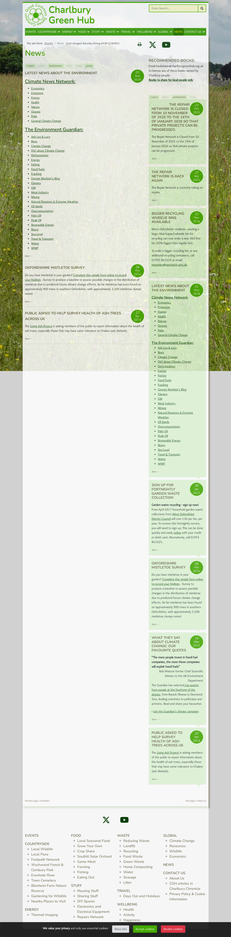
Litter (127, 884)
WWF (34, 249)
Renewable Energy (42, 226)
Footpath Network (45, 861)
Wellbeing (144, 33)
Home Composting (138, 868)
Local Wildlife (42, 850)
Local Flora (39, 856)
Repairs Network (90, 918)
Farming (83, 868)
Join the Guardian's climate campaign (176, 713)
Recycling (130, 852)
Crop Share (86, 852)
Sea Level (37, 235)
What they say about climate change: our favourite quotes (169, 645)
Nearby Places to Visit (48, 902)
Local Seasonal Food (93, 842)
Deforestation (39, 157)
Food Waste (133, 858)
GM (33, 189)
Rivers (35, 231)
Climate (30, 67)
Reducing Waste (136, 842)
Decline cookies (173, 929)
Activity (129, 916)
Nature (35, 108)
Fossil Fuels (38, 171)
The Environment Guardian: (54, 131)
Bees (34, 143)
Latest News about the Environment (61, 74)
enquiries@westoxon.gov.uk (169, 266)
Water (35, 245)
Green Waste (133, 863)
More (27, 257)
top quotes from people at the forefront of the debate (175, 691)
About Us (176, 879)
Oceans (35, 113)
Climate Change (41, 147)
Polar (34, 118)
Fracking (36, 175)
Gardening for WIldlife (49, 897)
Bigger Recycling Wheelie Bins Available (168, 219)
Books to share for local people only (171, 81)
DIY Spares (86, 902)
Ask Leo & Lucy (40, 138)
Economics (37, 90)
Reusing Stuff (88, 892)
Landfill (129, 847)
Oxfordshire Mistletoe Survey (55, 269)
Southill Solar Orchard (94, 858)
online (177, 534)
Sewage (129, 879)
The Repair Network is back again (168, 177)
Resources (177, 847)
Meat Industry (40, 194)
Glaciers (36, 184)
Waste (110, 33)
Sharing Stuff (87, 897)
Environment (55, 67)
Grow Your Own (89, 847)
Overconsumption (42, 212)
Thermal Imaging (44, 916)
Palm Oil (36, 217)
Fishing (35, 166)
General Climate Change (46, 122)
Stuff (96, 33)
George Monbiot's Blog (45, 180)
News (178, 33)
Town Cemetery (43, 882)
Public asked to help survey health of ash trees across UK (167, 740)
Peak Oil (36, 222)
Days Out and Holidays (141, 897)
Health (35, 104)
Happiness (131, 921)
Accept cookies (145, 929)
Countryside (47, 33)
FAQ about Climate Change (48, 152)
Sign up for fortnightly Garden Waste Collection (166, 492)
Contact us (193, 33)
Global (163, 33)
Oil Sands (37, 208)
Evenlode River (43, 876)
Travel (126, 33)
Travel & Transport (42, 240)
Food (82, 33)
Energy (67, 33)
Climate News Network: (50, 83)
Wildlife (175, 852)
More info (121, 929)
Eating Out (85, 879)
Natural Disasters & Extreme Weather (54, 203)
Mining (35, 198)
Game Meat (86, 863)
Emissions (37, 94)
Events (31, 33)
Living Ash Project (41, 327)
